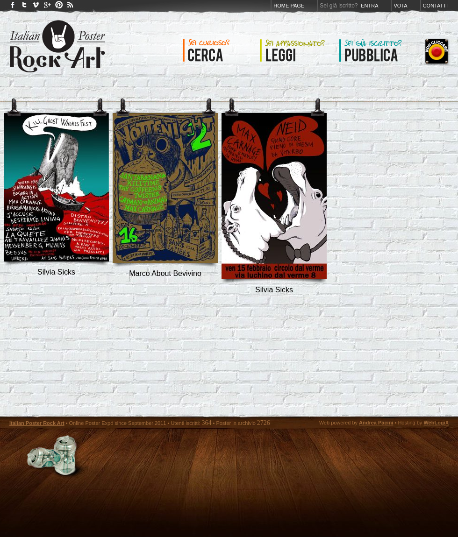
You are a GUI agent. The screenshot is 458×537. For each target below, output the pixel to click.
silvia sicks (56, 272)
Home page (288, 5)
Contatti (435, 5)
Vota (400, 5)
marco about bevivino (165, 273)
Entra (369, 5)
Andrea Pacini (376, 422)
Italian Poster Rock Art (36, 423)
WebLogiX (436, 422)
